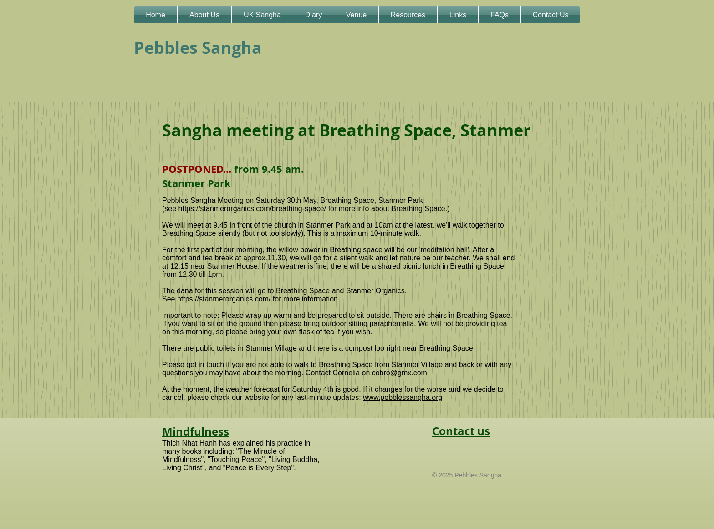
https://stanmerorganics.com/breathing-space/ (252, 209)
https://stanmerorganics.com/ (223, 299)
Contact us (461, 431)
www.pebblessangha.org (402, 397)
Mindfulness (195, 431)
